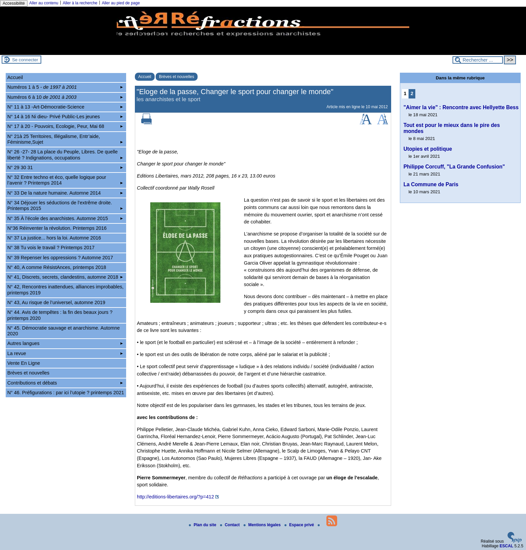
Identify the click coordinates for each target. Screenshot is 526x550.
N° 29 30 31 (65, 167)
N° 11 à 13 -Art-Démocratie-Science (65, 107)
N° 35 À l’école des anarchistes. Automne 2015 (65, 218)
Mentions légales (263, 525)
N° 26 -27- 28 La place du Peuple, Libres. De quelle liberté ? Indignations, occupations (65, 154)
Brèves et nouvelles (176, 76)
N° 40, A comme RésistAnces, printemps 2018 (56, 267)
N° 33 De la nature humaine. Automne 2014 (65, 193)
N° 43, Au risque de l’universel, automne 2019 (56, 302)
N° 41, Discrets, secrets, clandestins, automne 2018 (65, 277)
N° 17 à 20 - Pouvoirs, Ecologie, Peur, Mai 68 (65, 126)
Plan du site (203, 525)
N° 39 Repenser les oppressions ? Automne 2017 (60, 257)
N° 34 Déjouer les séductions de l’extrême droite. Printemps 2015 (65, 205)
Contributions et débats (65, 383)
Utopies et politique (428, 149)
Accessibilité (14, 3)
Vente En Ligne (23, 363)
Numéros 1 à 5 (65, 87)
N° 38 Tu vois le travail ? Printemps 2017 (51, 247)
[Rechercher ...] (478, 60)
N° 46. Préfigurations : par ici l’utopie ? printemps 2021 (65, 392)
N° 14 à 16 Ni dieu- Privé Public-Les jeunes (65, 116)
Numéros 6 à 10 (65, 97)
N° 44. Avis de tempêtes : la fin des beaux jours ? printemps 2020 (59, 315)
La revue (65, 353)
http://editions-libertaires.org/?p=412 (175, 496)
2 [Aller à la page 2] (412, 93)
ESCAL (506, 546)
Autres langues (65, 343)
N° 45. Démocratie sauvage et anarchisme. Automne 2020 (63, 330)
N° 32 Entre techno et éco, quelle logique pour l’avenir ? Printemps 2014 (65, 180)
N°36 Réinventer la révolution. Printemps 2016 (57, 228)
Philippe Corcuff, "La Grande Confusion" (454, 166)
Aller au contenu (43, 3)
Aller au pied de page (121, 3)
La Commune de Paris (431, 184)
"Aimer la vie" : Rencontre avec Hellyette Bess (461, 107)
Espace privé (299, 525)
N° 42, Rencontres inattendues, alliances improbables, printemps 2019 (65, 289)
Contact (230, 525)
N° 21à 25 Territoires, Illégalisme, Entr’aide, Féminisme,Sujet (65, 139)
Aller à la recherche (80, 3)
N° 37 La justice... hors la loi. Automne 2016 (54, 237)
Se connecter (25, 59)
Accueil (144, 76)
